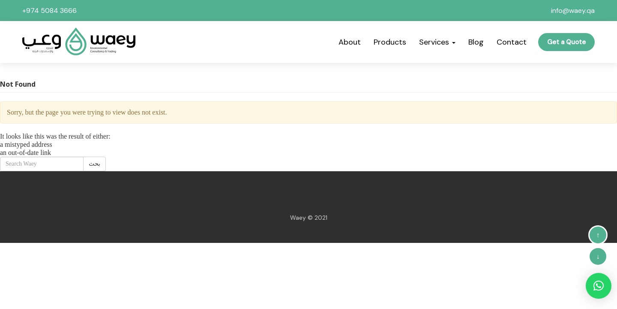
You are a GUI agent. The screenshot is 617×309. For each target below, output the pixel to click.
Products (390, 42)
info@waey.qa (573, 10)
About (349, 42)
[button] (598, 286)
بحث (94, 164)
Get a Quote (566, 42)
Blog (476, 42)
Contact (512, 42)
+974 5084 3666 (49, 10)
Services (437, 42)
